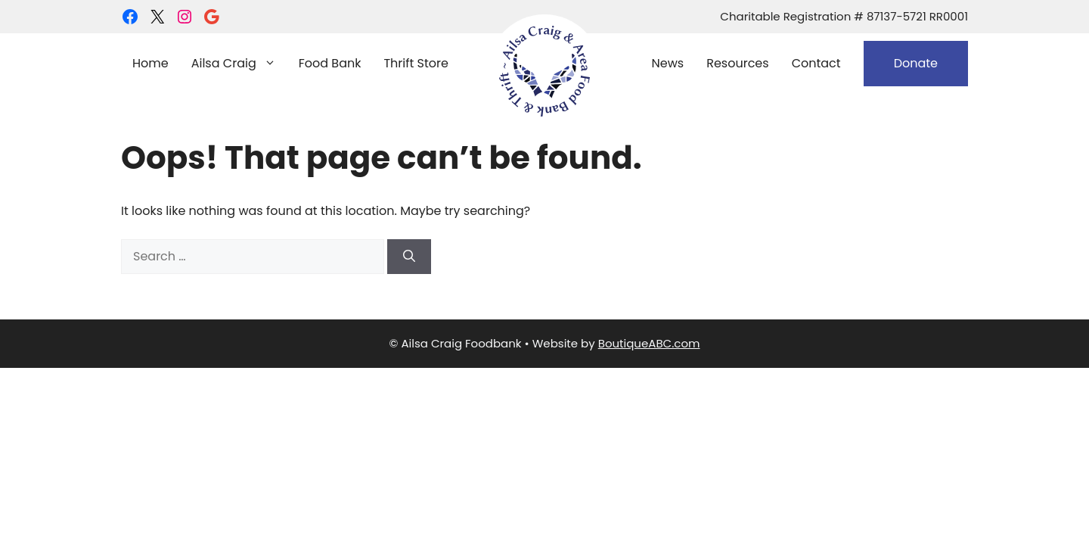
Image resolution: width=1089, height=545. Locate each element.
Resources (737, 63)
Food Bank (330, 63)
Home (150, 63)
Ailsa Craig (239, 63)
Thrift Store (415, 63)
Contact (816, 63)
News (668, 63)
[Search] (409, 256)
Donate (916, 63)
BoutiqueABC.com (649, 343)
